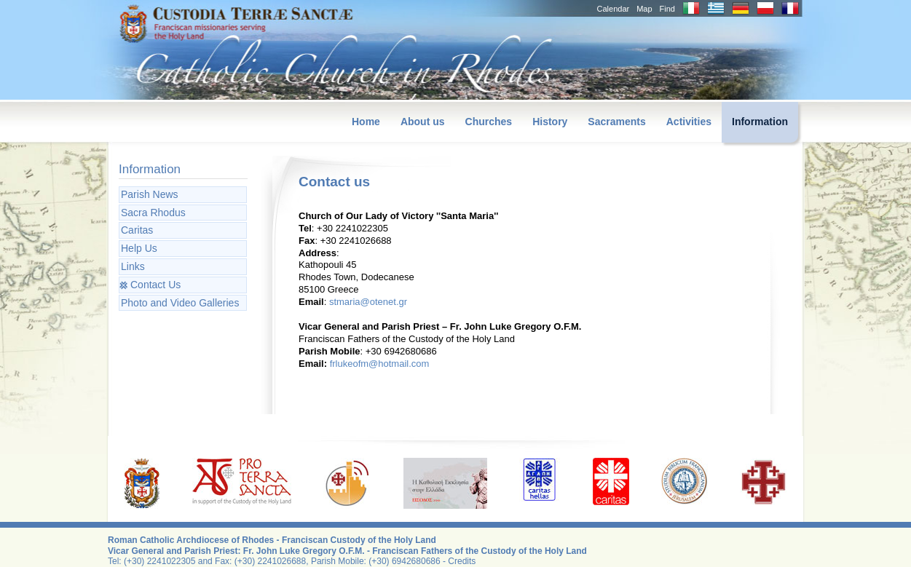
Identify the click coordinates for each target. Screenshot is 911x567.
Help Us (139, 248)
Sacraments (616, 121)
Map (644, 8)
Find (667, 8)
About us (423, 121)
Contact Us (155, 284)
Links (133, 266)
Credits (462, 561)
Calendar (613, 8)
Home (366, 121)
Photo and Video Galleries (180, 303)
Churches (489, 121)
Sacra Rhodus (153, 212)
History (549, 121)
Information (760, 121)
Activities (688, 121)
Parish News (149, 194)
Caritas (137, 230)
